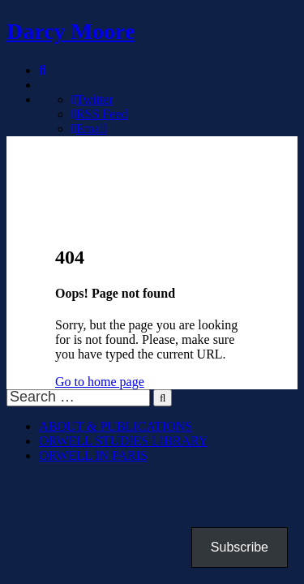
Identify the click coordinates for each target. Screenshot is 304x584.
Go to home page (99, 382)
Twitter (92, 99)
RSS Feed (99, 114)
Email (89, 128)
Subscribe (239, 547)
